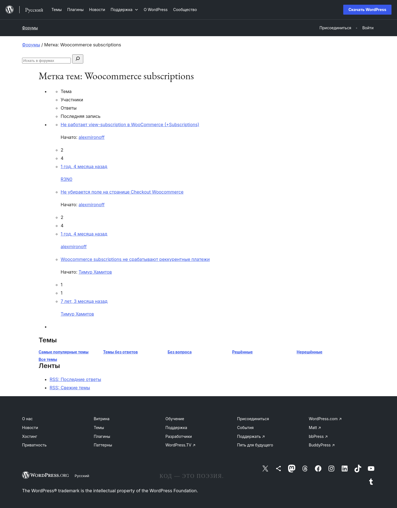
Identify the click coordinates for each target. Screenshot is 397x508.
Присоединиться (253, 418)
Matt (315, 427)
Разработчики (178, 436)
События (245, 427)
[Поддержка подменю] (124, 9)
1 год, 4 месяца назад (84, 166)
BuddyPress (322, 445)
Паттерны (103, 445)
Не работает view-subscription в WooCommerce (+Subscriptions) (130, 124)
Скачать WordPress (367, 9)
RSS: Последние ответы (75, 379)
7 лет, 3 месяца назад (84, 301)
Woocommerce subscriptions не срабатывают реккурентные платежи (135, 259)
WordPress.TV (180, 445)
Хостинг (29, 436)
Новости (30, 427)
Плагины (102, 436)
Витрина (101, 418)
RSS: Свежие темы (70, 387)
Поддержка (176, 427)
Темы (99, 427)
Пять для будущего (255, 445)
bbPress (318, 436)
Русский (82, 475)
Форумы (30, 27)
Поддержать (251, 436)
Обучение (174, 418)
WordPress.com (325, 418)
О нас (27, 418)
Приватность (34, 445)
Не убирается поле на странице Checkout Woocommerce (122, 192)
